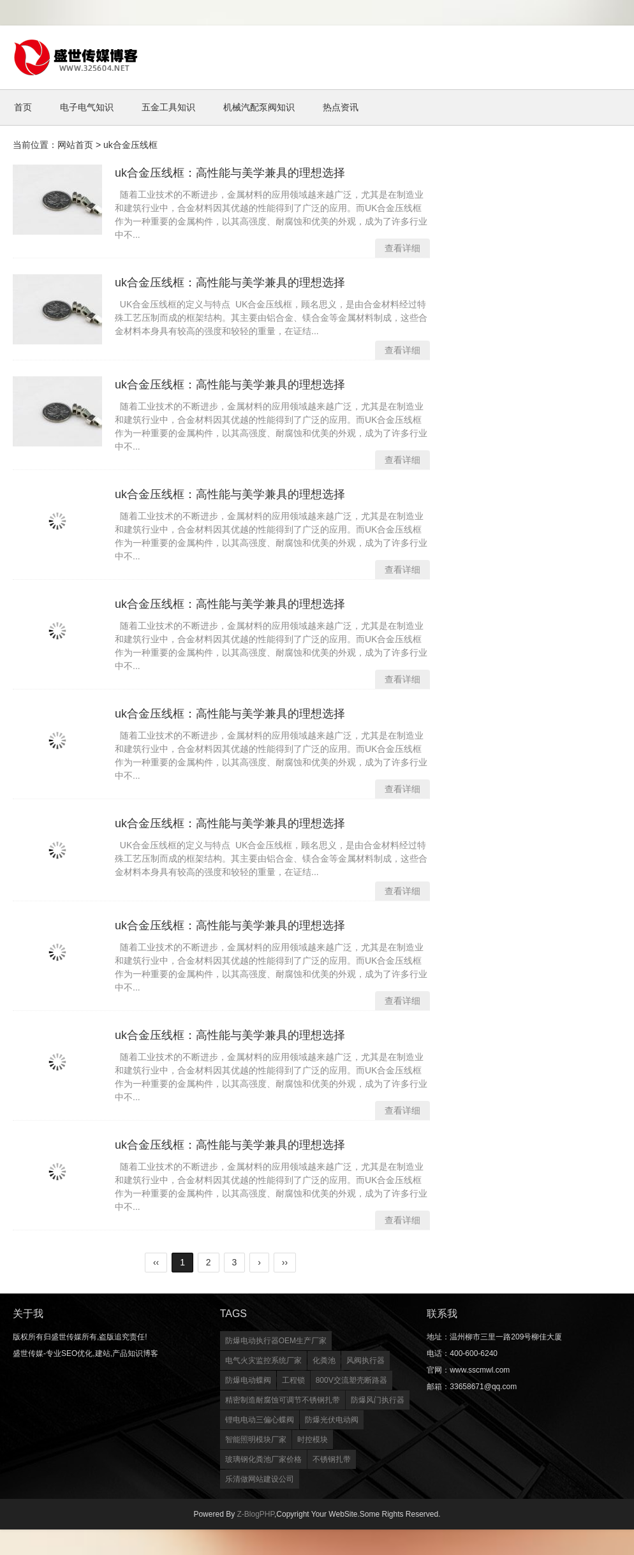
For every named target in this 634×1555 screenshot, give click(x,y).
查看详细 (402, 248)
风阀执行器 (365, 1360)
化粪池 (324, 1360)
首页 (23, 107)
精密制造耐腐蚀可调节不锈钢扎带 (282, 1400)
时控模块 (312, 1439)
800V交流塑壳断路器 (351, 1380)
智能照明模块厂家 (255, 1439)
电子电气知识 (87, 107)
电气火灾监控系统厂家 (263, 1360)
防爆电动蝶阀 (248, 1380)
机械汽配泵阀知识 (259, 107)
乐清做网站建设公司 (259, 1479)
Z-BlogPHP (255, 1514)
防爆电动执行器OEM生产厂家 (276, 1340)
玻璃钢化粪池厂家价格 (263, 1459)
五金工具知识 (168, 107)
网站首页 (75, 145)
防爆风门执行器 (377, 1400)
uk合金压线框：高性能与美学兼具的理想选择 (230, 172)
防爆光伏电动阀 (331, 1419)
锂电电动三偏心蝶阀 (259, 1419)
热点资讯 (340, 107)
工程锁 (293, 1380)
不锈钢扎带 (332, 1459)
